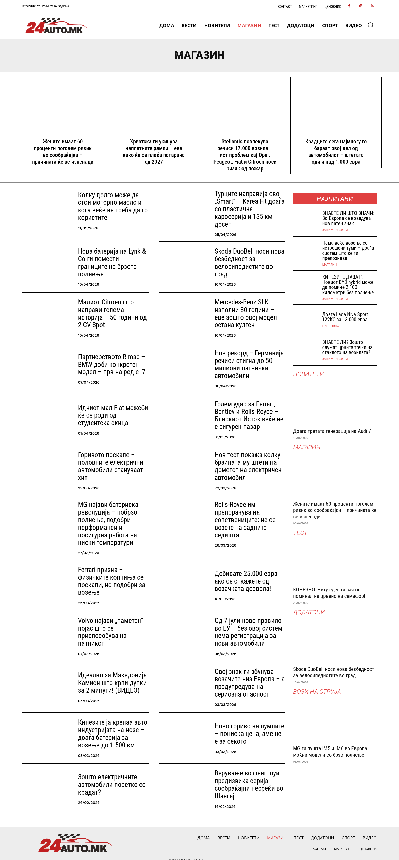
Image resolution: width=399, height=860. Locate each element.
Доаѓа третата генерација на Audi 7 (332, 431)
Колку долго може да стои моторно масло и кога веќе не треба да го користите (112, 206)
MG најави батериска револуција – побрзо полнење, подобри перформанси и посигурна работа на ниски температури (111, 515)
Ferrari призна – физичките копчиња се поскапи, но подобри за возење (112, 570)
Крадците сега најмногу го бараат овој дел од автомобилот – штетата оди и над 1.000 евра (336, 151)
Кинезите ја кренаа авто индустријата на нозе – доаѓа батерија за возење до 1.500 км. (110, 723)
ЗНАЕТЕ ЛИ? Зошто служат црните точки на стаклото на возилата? (347, 347)
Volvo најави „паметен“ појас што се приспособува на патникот (112, 621)
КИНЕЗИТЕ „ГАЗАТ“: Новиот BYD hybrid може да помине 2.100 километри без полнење (348, 284)
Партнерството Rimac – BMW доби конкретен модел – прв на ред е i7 (108, 359)
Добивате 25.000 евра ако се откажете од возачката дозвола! (247, 570)
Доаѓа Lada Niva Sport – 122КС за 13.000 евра (347, 317)
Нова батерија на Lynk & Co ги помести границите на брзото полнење (112, 257)
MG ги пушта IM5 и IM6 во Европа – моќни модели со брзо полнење (332, 751)
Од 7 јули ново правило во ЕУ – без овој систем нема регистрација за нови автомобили (248, 621)
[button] (370, 25)
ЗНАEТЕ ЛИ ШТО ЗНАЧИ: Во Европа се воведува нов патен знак (348, 218)
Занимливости (335, 229)
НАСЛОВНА (330, 326)
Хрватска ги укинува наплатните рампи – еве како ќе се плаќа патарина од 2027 (154, 151)
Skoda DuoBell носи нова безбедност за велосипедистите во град (247, 257)
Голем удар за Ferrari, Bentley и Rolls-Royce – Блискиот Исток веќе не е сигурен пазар (247, 410)
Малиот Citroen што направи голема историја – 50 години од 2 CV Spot (112, 308)
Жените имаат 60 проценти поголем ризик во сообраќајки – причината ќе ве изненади (62, 151)
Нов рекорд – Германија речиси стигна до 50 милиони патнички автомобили (245, 359)
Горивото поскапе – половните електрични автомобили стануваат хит (112, 461)
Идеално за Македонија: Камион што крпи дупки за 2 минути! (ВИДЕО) (112, 672)
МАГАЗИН (329, 264)
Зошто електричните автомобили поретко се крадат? (108, 774)
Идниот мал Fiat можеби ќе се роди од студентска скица (112, 410)
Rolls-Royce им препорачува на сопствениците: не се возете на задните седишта (250, 512)
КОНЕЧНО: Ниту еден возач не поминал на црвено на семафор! (329, 593)
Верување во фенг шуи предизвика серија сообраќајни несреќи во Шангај (245, 774)
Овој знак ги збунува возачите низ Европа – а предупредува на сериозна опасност (249, 672)
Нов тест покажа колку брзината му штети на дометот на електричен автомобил (244, 461)
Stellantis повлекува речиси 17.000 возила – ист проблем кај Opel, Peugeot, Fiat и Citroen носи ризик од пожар (244, 155)
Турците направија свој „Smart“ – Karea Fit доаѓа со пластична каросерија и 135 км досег (249, 206)
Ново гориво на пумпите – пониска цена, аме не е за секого (248, 723)
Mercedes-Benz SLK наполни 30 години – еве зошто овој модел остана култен (250, 308)
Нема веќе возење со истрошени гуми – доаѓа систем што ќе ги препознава (348, 250)
